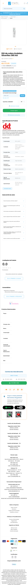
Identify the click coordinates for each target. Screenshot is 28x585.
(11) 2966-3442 (14, 395)
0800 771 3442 (14, 387)
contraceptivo (4, 18)
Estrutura (14, 521)
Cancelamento (14, 534)
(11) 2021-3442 (7, 391)
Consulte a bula (7, 188)
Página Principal (4, 16)
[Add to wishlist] (24, 3)
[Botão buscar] (24, 8)
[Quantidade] (21, 101)
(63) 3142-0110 (20, 391)
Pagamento (14, 533)
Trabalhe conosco (14, 524)
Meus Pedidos (14, 541)
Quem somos (14, 519)
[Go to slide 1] (15, 46)
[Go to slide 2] (16, 46)
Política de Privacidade (14, 522)
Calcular (22, 95)
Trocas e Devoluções (14, 531)
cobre (11, 18)
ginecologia (13, 16)
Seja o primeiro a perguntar (14, 308)
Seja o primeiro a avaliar (14, 278)
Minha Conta (14, 540)
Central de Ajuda (14, 543)
